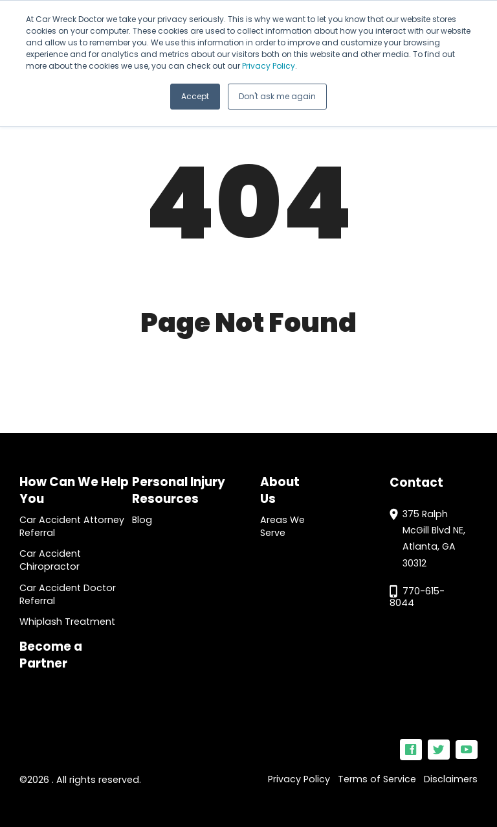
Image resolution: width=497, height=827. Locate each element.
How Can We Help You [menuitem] (74, 490)
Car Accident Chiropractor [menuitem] (50, 560)
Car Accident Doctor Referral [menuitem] (67, 594)
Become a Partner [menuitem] (50, 655)
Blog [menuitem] (142, 519)
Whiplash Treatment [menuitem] (67, 621)
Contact (416, 482)
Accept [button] (195, 96)
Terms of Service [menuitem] (377, 779)
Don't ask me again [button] (277, 96)
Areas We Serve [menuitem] (282, 526)
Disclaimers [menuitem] (451, 779)
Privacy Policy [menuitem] (299, 779)
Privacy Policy (268, 65)
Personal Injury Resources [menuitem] (178, 490)
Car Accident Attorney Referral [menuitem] (71, 526)
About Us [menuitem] (280, 490)
